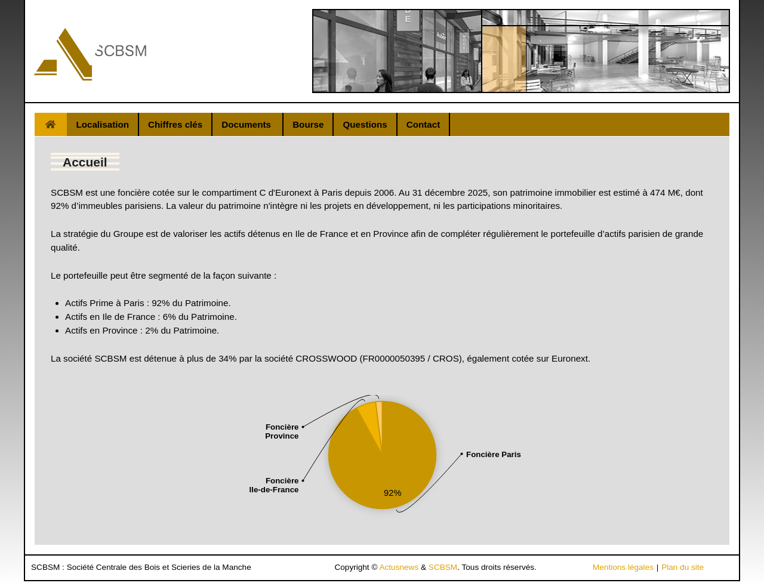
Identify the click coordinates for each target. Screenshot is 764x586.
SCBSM (443, 567)
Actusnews (398, 567)
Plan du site (682, 567)
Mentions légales (623, 567)
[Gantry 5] (90, 54)
